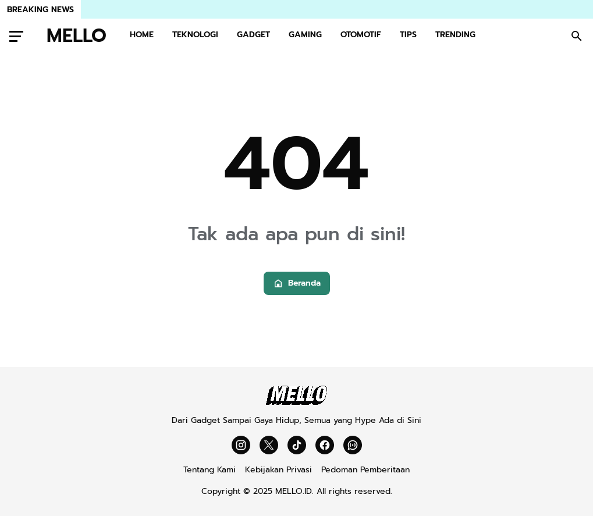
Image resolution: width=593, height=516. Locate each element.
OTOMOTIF (360, 35)
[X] (269, 445)
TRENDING (455, 35)
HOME (142, 35)
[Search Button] (576, 36)
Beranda (297, 283)
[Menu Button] (16, 36)
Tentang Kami (209, 470)
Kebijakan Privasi (278, 470)
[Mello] (296, 402)
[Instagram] (241, 445)
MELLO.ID (293, 491)
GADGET (253, 35)
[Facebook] (324, 445)
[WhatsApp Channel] (352, 445)
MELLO (76, 36)
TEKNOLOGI (195, 35)
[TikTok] (296, 445)
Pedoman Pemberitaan (365, 470)
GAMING (305, 35)
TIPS (408, 35)
